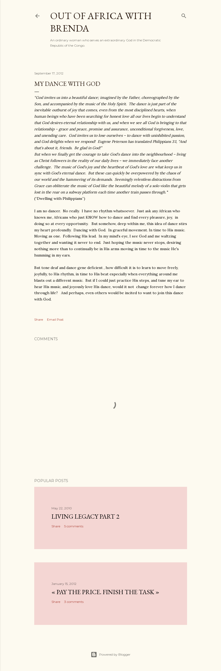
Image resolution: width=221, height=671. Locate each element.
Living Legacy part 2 (85, 516)
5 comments (73, 526)
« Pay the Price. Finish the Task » (105, 592)
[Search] (184, 15)
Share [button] (38, 319)
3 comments (74, 602)
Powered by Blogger (111, 654)
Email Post (55, 319)
